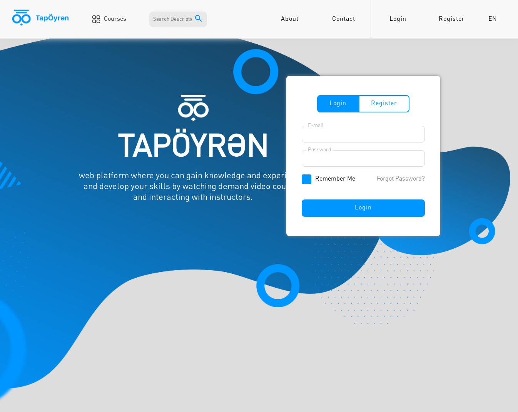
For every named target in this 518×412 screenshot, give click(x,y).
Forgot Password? (401, 179)
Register (452, 19)
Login (397, 19)
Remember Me (335, 179)
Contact (343, 19)
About (290, 19)
